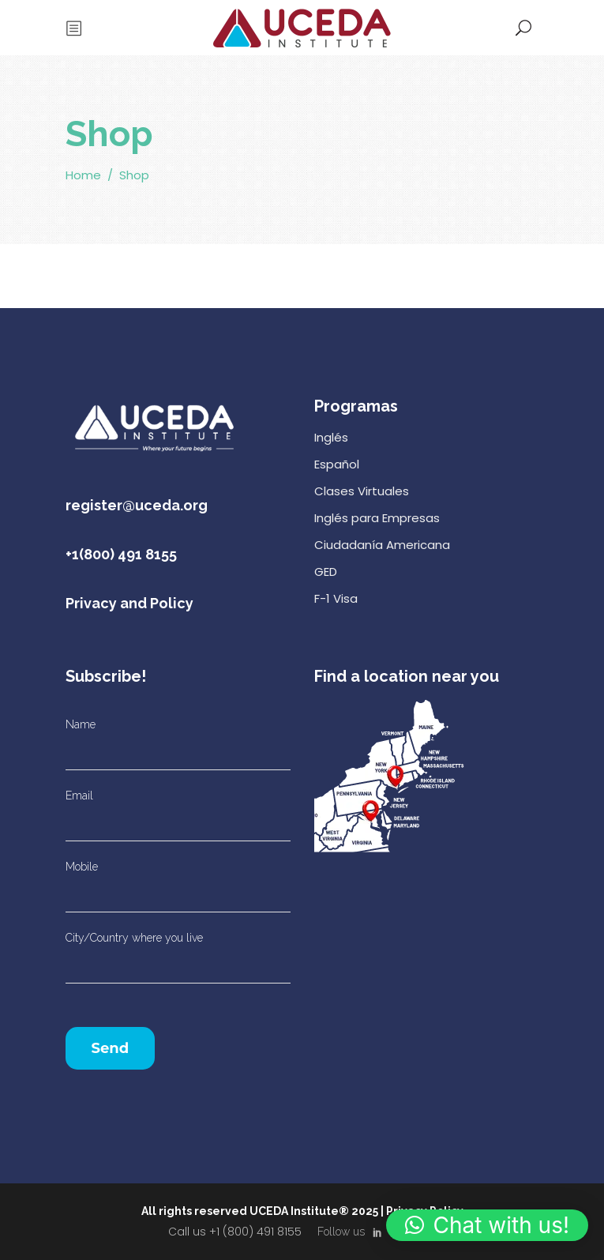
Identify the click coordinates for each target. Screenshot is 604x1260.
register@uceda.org (137, 505)
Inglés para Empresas (377, 518)
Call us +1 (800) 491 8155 (235, 1231)
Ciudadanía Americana (382, 544)
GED (325, 571)
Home (83, 175)
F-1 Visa (336, 598)
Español (336, 464)
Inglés (331, 437)
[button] (487, 1225)
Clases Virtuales (361, 491)
